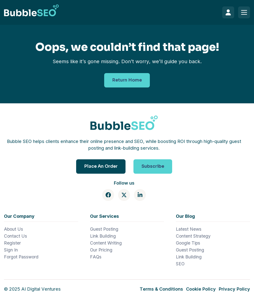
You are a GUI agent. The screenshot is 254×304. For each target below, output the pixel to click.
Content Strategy (193, 236)
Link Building (103, 236)
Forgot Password (21, 256)
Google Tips (188, 243)
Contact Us (15, 236)
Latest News (188, 229)
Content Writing (106, 243)
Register (12, 243)
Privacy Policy (234, 289)
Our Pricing (101, 249)
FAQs (95, 256)
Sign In (11, 249)
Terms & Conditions (161, 289)
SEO (180, 263)
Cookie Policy (201, 289)
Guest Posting (104, 229)
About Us (13, 229)
